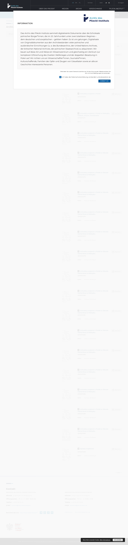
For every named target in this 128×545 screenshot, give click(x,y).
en (76, 2)
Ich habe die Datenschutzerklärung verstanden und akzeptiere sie (86, 77)
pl (80, 2)
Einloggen (121, 2)
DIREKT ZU (104, 81)
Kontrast (90, 2)
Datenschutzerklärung (79, 71)
